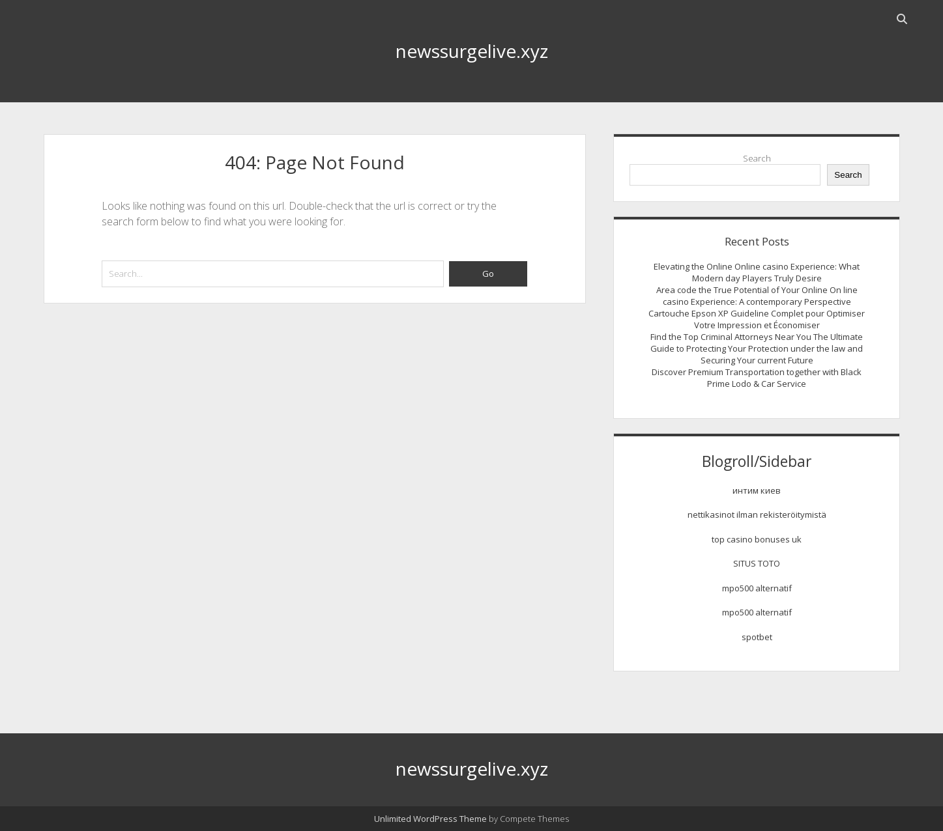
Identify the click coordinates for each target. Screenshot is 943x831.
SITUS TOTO (756, 563)
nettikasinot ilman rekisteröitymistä (757, 514)
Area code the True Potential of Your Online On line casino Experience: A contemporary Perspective (757, 295)
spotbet (757, 637)
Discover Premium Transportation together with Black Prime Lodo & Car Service (757, 377)
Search (757, 158)
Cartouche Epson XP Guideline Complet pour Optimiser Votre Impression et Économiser (756, 319)
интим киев (757, 490)
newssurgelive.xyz (472, 50)
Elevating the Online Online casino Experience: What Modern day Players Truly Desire (757, 272)
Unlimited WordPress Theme (430, 818)
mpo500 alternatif (757, 588)
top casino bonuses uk (757, 539)
